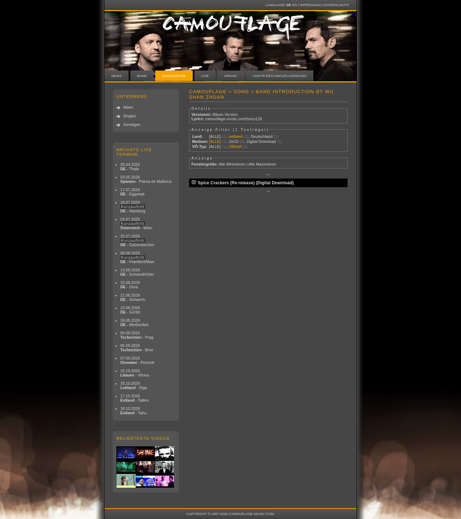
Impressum (310, 5)
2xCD (233, 141)
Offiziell (235, 146)
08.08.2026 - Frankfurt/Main (137, 257)
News (116, 76)
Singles (129, 116)
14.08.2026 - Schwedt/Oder (137, 272)
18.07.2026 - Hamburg (133, 206)
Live (205, 76)
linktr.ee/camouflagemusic (280, 76)
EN (294, 5)
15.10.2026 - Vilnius (134, 373)
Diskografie (173, 76)
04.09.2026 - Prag (136, 335)
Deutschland (261, 136)
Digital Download (261, 141)
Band (142, 76)
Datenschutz (336, 5)
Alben (128, 107)
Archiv (230, 76)
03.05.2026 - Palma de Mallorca (145, 179)
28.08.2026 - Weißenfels (134, 322)
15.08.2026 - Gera (130, 284)
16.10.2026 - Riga (133, 385)
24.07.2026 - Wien (136, 223)
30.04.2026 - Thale (130, 166)
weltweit (236, 136)
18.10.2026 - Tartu (133, 410)
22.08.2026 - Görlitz (130, 310)
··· (268, 174)
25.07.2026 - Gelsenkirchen (137, 240)
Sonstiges (131, 124)
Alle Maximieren (262, 164)
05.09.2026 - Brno (136, 347)
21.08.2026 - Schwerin (133, 297)
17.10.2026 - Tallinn (134, 398)
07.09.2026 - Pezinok (137, 360)
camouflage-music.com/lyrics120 (233, 119)
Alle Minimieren (232, 164)
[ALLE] (215, 136)
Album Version (224, 114)
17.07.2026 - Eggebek (132, 192)
